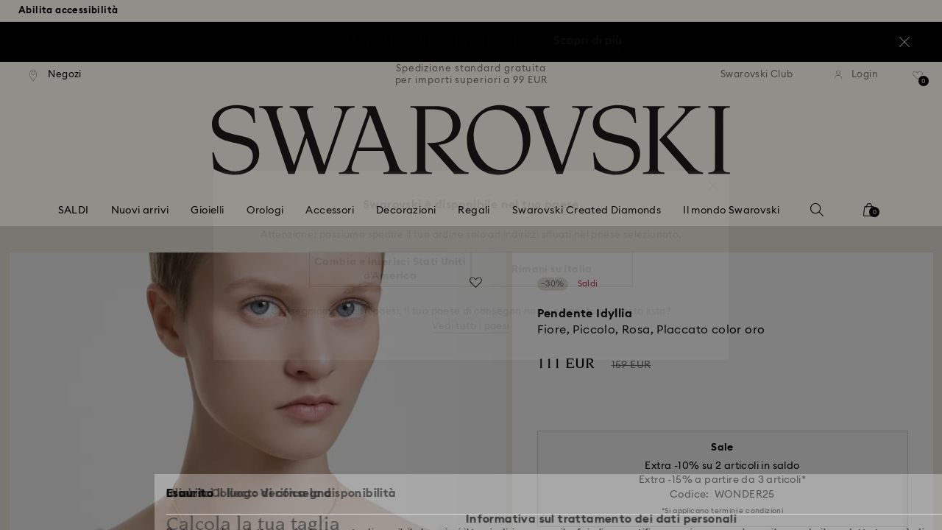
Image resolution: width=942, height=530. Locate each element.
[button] (713, 178)
